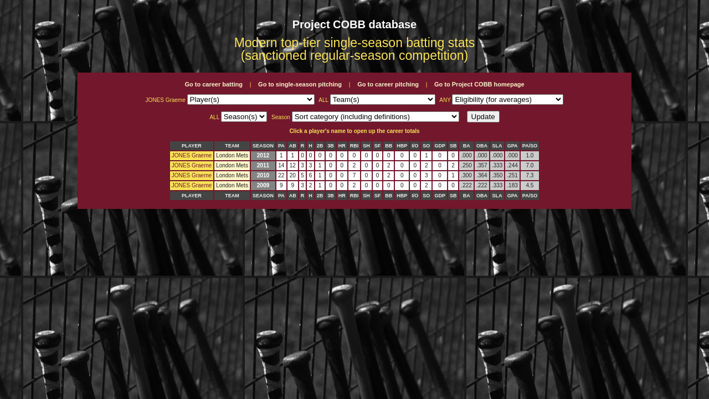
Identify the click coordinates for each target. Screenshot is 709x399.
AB (292, 146)
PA (281, 146)
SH (366, 146)
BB (388, 146)
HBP (402, 146)
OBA (481, 146)
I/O (415, 146)
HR (342, 146)
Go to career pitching (388, 84)
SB (453, 146)
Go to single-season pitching (300, 84)
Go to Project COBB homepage (479, 84)
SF (377, 146)
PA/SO (529, 146)
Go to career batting (213, 84)
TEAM (232, 146)
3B (330, 146)
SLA (497, 146)
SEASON (263, 146)
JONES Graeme (192, 155)
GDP (439, 146)
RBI (354, 146)
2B (320, 146)
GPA (512, 146)
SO (426, 146)
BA (466, 146)
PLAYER (192, 146)
